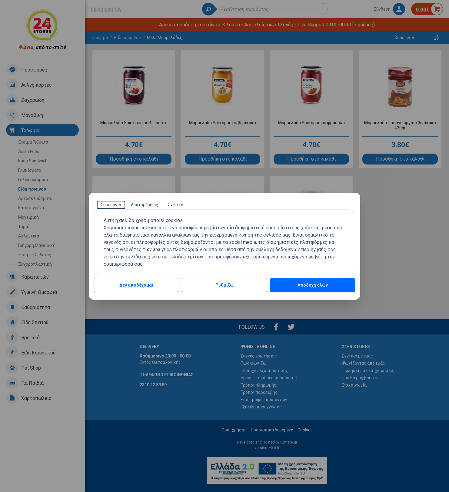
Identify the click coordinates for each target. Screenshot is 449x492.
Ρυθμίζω (224, 285)
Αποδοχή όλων (313, 285)
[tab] (111, 205)
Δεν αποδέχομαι (136, 285)
